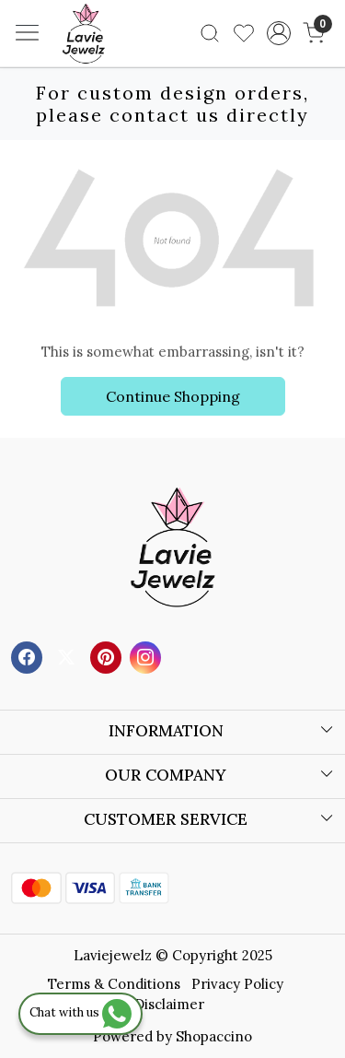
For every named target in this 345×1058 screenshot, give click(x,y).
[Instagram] (148, 656)
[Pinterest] (108, 656)
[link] (210, 33)
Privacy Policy (237, 984)
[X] (68, 656)
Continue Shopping (173, 396)
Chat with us (80, 1012)
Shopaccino (214, 1036)
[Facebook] (29, 656)
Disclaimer (169, 1004)
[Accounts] (278, 33)
